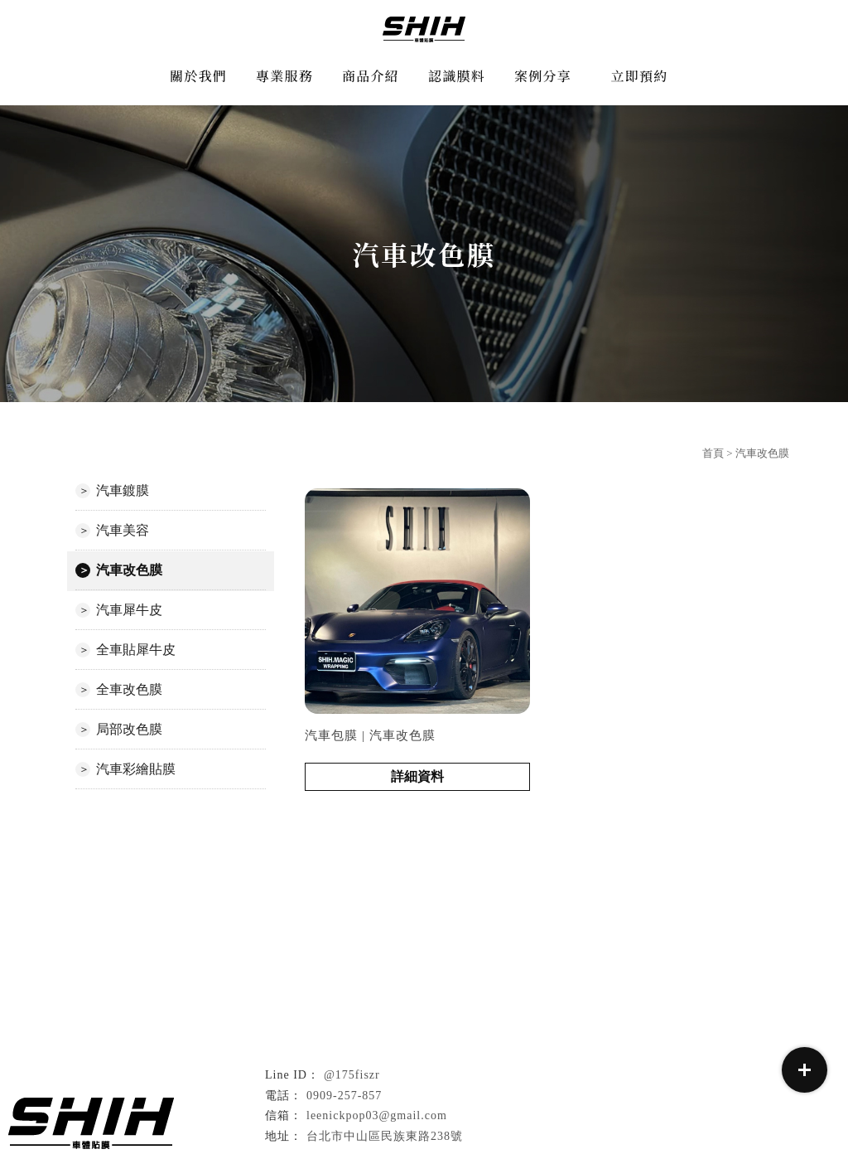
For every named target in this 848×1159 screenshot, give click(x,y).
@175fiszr (352, 1075)
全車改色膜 (129, 689)
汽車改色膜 (129, 570)
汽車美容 (122, 530)
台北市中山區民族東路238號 (384, 1136)
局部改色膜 (129, 729)
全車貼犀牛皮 (136, 650)
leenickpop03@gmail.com (376, 1115)
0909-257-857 (344, 1095)
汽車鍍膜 (122, 490)
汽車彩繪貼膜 (136, 769)
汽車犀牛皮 (129, 610)
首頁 (713, 453)
